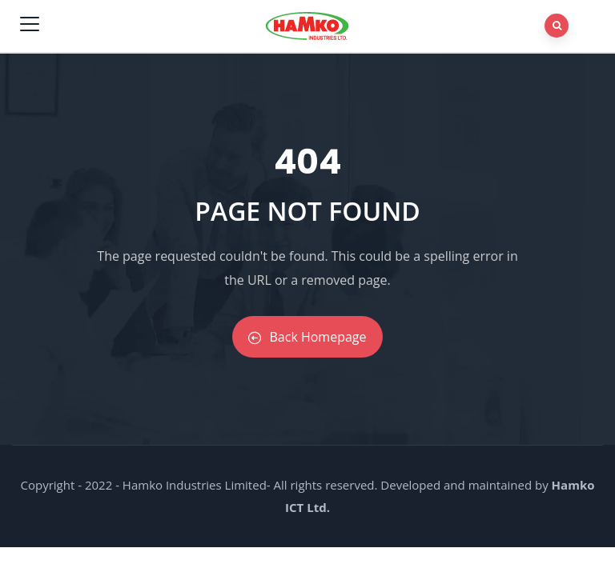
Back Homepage (307, 337)
